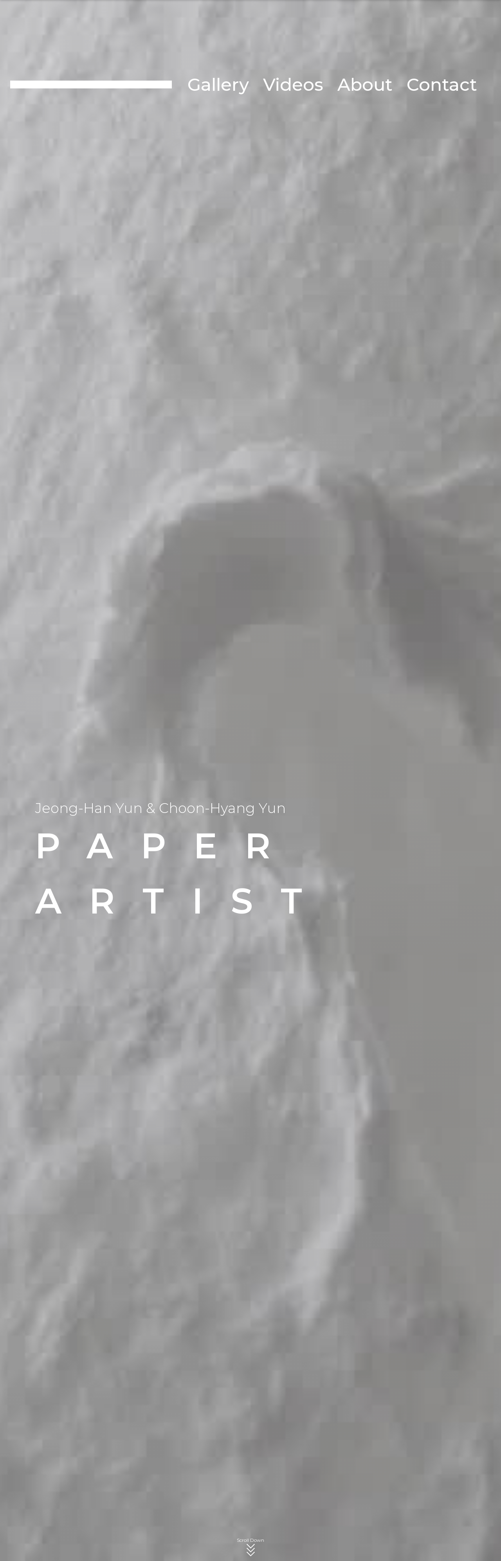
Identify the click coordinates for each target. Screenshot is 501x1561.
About (365, 84)
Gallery (218, 84)
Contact (442, 84)
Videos (293, 84)
